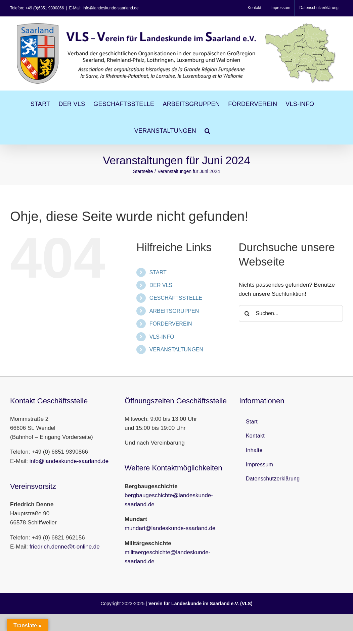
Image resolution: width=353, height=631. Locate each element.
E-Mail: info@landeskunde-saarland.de (104, 8)
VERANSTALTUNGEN (176, 349)
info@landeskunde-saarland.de (69, 461)
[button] (207, 130)
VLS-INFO (161, 337)
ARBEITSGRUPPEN (174, 311)
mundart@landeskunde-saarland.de (170, 528)
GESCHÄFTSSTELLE (175, 298)
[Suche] (247, 313)
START (158, 272)
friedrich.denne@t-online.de (65, 546)
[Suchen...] (291, 313)
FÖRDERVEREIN (170, 324)
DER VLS (160, 285)
